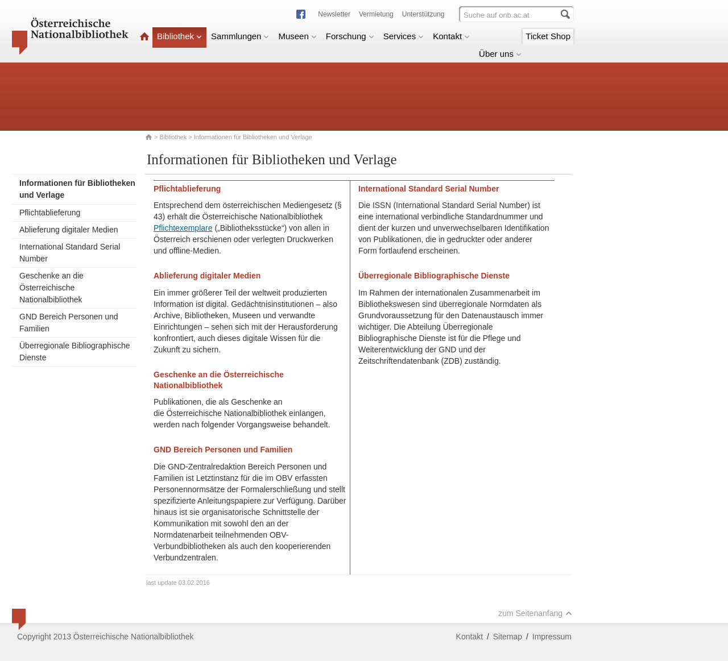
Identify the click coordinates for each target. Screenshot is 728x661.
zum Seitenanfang (535, 613)
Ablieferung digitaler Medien (68, 229)
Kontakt (451, 36)
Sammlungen (240, 36)
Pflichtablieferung (49, 212)
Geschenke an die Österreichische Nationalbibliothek (51, 287)
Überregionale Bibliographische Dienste (74, 351)
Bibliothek (179, 36)
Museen (297, 36)
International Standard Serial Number (69, 252)
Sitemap (507, 636)
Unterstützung (423, 14)
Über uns (500, 54)
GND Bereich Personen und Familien (68, 322)
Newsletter (334, 14)
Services (403, 36)
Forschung (350, 36)
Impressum (552, 636)
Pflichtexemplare (183, 227)
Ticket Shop (548, 36)
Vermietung (376, 14)
